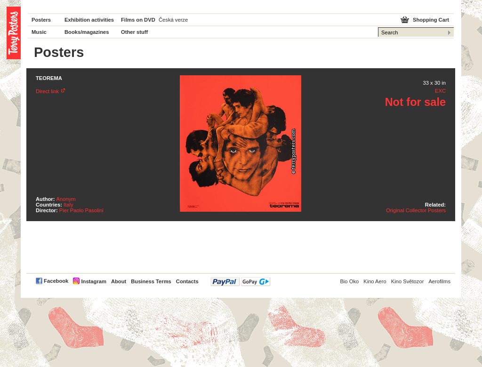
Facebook (56, 281)
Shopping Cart (431, 20)
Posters (41, 20)
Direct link (47, 91)
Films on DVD (138, 20)
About (118, 281)
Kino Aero (374, 281)
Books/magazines (86, 32)
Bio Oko (349, 281)
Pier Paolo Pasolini (81, 210)
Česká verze (173, 20)
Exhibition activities (89, 20)
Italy (68, 204)
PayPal (240, 281)
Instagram (93, 281)
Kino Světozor (407, 281)
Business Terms (151, 281)
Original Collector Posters (416, 210)
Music (39, 32)
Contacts (187, 281)
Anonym (66, 199)
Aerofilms (439, 281)
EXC (440, 91)
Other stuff (134, 32)
